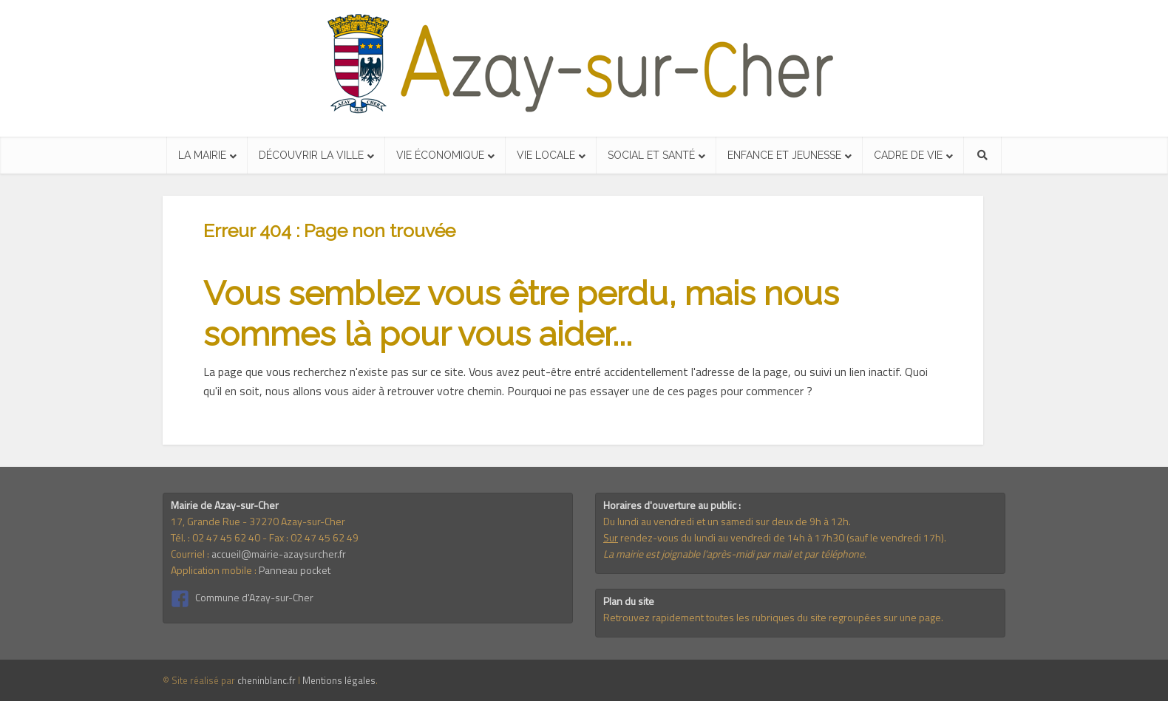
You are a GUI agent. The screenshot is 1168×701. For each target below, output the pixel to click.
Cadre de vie (908, 155)
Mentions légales (339, 680)
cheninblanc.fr (266, 680)
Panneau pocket (294, 570)
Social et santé (651, 155)
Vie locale (546, 155)
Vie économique (440, 155)
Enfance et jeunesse (784, 155)
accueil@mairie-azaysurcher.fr (278, 553)
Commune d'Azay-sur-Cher (254, 597)
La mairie (202, 155)
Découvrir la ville (311, 155)
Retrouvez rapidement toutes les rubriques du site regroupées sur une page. (773, 617)
